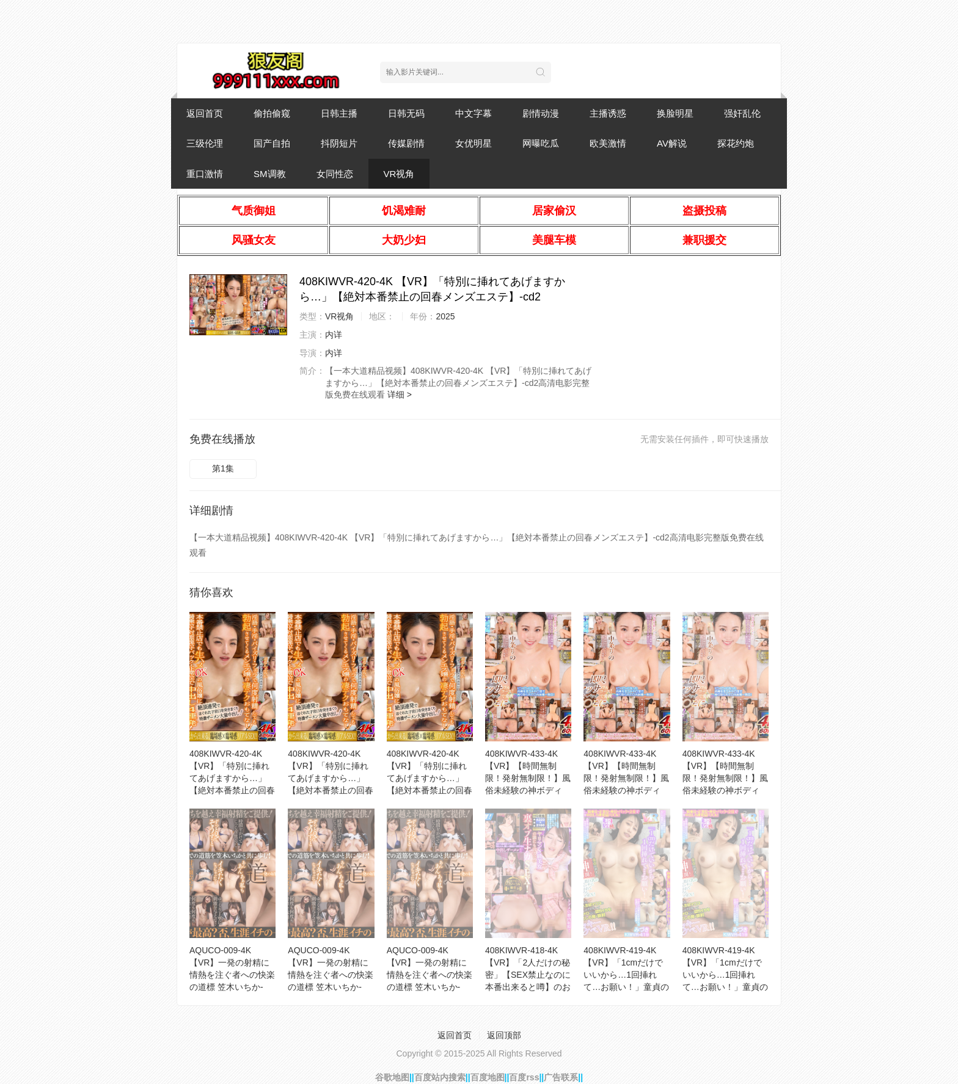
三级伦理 (204, 143)
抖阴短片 (339, 143)
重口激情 (204, 174)
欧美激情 (608, 143)
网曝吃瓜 (540, 143)
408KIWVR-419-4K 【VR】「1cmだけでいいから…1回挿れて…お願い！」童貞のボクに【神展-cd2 (626, 974)
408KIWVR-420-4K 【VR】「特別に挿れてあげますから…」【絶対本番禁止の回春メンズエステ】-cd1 (429, 778)
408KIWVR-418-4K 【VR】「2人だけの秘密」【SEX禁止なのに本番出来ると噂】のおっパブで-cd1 (528, 974)
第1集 (223, 468)
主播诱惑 (608, 113)
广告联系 (561, 1077)
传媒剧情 (406, 143)
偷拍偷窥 (272, 113)
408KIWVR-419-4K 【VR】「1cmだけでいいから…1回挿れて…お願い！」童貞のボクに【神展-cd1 (725, 974)
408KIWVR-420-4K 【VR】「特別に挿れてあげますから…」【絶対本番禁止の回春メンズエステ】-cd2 (232, 778)
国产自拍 (272, 143)
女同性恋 (334, 174)
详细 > (399, 394)
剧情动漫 (540, 113)
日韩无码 (406, 113)
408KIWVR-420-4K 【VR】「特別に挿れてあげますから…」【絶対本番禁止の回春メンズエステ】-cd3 (330, 778)
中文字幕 (473, 113)
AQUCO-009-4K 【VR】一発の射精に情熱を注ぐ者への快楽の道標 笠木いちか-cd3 (330, 974)
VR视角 (399, 174)
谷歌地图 (392, 1077)
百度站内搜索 (440, 1077)
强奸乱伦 (742, 113)
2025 (445, 316)
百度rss (524, 1077)
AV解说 (672, 143)
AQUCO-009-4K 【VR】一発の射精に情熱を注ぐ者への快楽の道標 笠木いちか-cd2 (429, 974)
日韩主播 (339, 113)
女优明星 (473, 143)
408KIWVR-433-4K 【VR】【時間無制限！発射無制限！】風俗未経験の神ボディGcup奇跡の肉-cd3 (725, 778)
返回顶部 (504, 1035)
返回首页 (204, 113)
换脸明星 (675, 113)
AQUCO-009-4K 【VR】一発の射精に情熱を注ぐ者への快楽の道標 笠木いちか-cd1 (232, 974)
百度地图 (487, 1077)
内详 (333, 335)
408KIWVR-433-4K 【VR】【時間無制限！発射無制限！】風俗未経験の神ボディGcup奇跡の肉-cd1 (626, 778)
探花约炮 (735, 143)
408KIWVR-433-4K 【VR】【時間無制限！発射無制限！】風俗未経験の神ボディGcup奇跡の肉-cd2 (528, 778)
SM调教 (270, 174)
